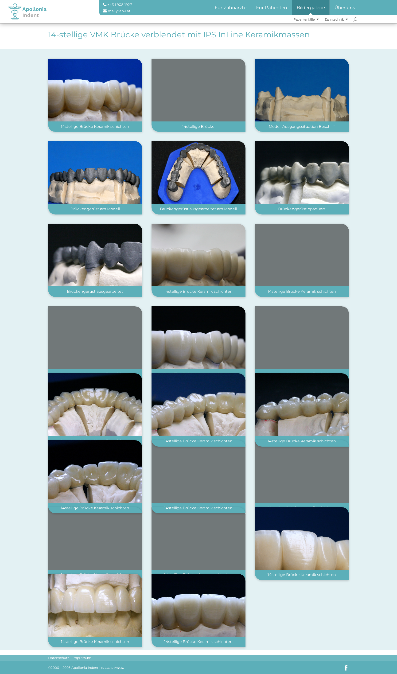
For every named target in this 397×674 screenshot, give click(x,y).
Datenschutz (58, 658)
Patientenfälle (304, 19)
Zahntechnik (334, 19)
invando (119, 668)
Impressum (82, 658)
